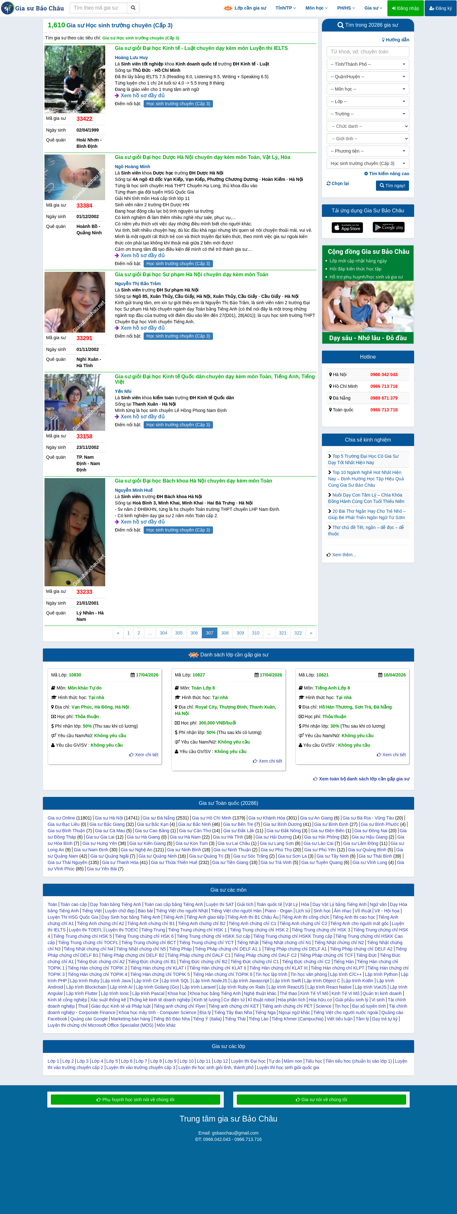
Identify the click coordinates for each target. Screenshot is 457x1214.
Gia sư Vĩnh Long (369, 862)
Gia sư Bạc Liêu (63, 824)
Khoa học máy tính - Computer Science (157, 1012)
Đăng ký (440, 8)
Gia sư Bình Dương (282, 824)
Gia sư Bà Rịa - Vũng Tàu (368, 817)
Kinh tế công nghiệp (67, 999)
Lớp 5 (112, 1061)
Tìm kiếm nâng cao (386, 173)
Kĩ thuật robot (261, 999)
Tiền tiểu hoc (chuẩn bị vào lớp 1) (358, 1061)
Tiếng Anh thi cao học (353, 917)
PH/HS (346, 7)
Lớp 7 (141, 1061)
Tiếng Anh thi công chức (305, 917)
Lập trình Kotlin (358, 980)
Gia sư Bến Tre (238, 824)
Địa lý (205, 1012)
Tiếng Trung (153, 929)
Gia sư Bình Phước (380, 824)
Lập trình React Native (329, 987)
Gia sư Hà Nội (109, 817)
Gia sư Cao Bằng (152, 830)
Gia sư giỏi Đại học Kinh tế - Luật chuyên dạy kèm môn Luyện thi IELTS (201, 48)
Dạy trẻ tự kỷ (385, 1018)
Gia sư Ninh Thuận (232, 849)
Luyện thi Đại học (248, 1061)
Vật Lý (291, 904)
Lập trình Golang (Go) (157, 987)
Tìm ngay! (392, 185)
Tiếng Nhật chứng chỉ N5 (141, 948)
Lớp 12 (221, 1061)
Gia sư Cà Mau (110, 830)
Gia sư (373, 7)
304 (163, 632)
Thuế (83, 1006)
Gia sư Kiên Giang (147, 843)
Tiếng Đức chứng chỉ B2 (203, 961)
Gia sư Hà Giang (143, 837)
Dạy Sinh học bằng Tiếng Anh (130, 917)
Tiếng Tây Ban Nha (233, 1012)
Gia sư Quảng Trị (206, 856)
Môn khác (166, 1025)
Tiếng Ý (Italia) (207, 1018)
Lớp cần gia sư (244, 8)
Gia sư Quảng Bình (367, 849)
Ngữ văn (378, 904)
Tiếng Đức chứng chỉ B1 (152, 961)
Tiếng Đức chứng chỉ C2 (306, 961)
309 (240, 632)
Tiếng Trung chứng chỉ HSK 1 (197, 929)
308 (224, 632)
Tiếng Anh (173, 917)
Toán (52, 904)
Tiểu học (314, 1061)
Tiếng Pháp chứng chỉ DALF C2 (265, 955)
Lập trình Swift (286, 980)
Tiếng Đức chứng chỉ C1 (254, 961)
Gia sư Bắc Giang (107, 824)
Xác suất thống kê (108, 999)
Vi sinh (378, 999)
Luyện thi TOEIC (122, 929)
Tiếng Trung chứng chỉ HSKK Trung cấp (292, 936)
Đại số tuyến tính (369, 1006)
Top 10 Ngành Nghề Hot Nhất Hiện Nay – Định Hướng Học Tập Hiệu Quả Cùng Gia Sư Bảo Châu (366, 479)
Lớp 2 (68, 1061)
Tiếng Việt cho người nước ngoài (346, 1012)
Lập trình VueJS (370, 987)
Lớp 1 (53, 1061)
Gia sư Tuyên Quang (322, 862)
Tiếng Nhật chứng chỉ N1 (286, 942)
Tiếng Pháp (180, 948)
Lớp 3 (82, 1061)
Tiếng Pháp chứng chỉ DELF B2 (132, 955)
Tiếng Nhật (247, 942)
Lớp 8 (156, 1061)
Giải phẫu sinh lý (351, 999)
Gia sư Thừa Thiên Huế (174, 862)
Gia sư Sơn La (292, 856)
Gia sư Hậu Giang (370, 837)
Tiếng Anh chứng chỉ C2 (303, 923)
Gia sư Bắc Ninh (194, 824)
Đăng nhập (405, 8)
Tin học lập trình (271, 974)
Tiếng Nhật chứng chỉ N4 (88, 948)
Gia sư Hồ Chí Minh (211, 817)
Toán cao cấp (73, 904)
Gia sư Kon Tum (191, 843)
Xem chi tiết (143, 754)
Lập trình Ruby (84, 980)
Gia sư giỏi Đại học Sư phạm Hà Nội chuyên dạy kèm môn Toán (191, 274)
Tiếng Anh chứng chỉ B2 (202, 923)
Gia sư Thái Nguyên (67, 862)
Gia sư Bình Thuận (66, 830)
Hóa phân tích (291, 999)
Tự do (275, 1061)
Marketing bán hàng (130, 1018)
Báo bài (145, 910)
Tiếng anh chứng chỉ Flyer (179, 1006)
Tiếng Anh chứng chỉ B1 (151, 923)
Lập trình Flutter (82, 993)
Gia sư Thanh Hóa (120, 862)
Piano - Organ (278, 910)
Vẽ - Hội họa (386, 910)
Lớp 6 (127, 1061)
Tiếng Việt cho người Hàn (236, 910)
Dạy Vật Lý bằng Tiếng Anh (339, 904)
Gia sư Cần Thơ (195, 830)
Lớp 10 (187, 1061)
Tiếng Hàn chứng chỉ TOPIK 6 (222, 974)
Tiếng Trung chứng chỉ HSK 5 (82, 936)
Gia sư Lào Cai (318, 843)
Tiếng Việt (92, 910)
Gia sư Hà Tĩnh (228, 837)
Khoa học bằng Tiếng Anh (215, 993)
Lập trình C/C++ (346, 974)
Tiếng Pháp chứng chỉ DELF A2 (361, 948)
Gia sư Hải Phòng (321, 837)
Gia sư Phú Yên (320, 849)
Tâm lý (362, 1018)
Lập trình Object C (322, 980)
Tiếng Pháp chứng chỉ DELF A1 (295, 948)
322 (298, 632)
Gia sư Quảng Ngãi (109, 856)
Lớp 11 (204, 1061)
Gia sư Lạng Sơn (277, 843)
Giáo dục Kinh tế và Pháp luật (121, 1006)
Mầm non (292, 1061)
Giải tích (245, 904)
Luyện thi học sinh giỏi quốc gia (288, 1067)
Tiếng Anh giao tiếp (205, 917)
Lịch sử (303, 910)
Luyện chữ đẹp (120, 910)
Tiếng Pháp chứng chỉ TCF (326, 955)
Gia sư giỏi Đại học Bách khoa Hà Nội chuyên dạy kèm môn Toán (193, 481)
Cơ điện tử (233, 999)
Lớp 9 (170, 1061)
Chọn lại (338, 183)
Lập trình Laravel (198, 987)
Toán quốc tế (269, 904)
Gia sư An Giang (316, 817)
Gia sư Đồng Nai (370, 830)
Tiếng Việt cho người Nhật (182, 910)
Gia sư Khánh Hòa (267, 817)
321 (282, 632)
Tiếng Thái (235, 1018)
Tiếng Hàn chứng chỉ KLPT (337, 968)
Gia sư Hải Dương (274, 837)
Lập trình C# (146, 980)
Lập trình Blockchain (86, 987)
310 (255, 632)
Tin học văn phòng (308, 974)
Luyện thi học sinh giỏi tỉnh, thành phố (216, 1067)
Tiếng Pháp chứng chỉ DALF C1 (199, 955)
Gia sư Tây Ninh (333, 856)
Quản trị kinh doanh (382, 993)
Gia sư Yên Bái (102, 868)
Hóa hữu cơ (320, 999)
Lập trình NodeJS (210, 980)
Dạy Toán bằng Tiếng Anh (115, 904)
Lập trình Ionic (115, 993)
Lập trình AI (121, 987)
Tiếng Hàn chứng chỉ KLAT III (278, 968)
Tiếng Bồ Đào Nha (171, 1018)
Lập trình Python (381, 974)
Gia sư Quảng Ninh (158, 856)
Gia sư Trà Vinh (276, 862)
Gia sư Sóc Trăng (250, 856)
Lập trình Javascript (249, 980)
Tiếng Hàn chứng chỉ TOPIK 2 (97, 968)
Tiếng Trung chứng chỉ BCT (148, 942)
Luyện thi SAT (220, 904)
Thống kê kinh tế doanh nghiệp (159, 999)
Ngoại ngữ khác (294, 1012)
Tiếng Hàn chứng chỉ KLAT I (158, 968)
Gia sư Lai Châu (234, 843)
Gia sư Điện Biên (327, 830)
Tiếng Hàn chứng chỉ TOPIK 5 (160, 974)
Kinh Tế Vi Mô (345, 993)
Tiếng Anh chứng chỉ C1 (252, 923)
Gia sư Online (61, 817)
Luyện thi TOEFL (85, 929)
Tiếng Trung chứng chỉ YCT (206, 942)
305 (178, 632)
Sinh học (322, 910)
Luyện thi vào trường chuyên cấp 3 (140, 1067)
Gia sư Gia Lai (100, 837)
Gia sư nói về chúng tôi (321, 1099)
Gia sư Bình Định (331, 824)
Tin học (342, 1006)
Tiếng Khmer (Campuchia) (297, 1018)
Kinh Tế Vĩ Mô (314, 993)
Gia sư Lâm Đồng (360, 843)
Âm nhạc (342, 910)
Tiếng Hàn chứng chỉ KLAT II (217, 968)
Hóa (305, 904)
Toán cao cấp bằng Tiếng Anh (173, 904)
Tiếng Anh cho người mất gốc (359, 923)
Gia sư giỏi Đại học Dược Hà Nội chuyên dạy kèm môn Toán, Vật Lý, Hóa (202, 157)
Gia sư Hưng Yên (99, 843)
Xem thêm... (344, 554)
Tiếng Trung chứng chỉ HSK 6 (144, 936)
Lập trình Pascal (148, 993)
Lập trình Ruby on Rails (242, 987)
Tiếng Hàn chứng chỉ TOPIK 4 (97, 974)
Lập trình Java (117, 980)
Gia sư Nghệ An (137, 849)
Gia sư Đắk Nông (283, 830)
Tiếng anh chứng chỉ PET (287, 1006)
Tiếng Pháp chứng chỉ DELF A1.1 (228, 948)
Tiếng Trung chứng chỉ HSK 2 (259, 929)
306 (194, 632)
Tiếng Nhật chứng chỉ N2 (339, 942)
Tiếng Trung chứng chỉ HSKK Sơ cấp (213, 936)
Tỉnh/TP (286, 7)
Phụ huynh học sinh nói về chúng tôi (135, 1099)
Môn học (316, 7)
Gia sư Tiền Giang (230, 862)
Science (323, 1006)
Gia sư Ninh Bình (184, 849)
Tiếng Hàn (343, 961)
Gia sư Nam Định (91, 849)
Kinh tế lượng (207, 999)
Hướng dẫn (395, 39)
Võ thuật (363, 910)
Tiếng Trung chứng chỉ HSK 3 (320, 929)
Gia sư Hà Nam (185, 837)
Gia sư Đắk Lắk (238, 830)
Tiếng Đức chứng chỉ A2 (101, 961)
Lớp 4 (97, 1061)
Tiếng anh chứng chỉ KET (233, 1006)
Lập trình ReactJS (286, 987)
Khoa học (176, 993)
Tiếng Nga (265, 1012)
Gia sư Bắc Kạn (152, 824)
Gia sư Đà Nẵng (159, 817)
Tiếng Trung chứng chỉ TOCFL (88, 942)
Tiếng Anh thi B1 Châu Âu (253, 917)
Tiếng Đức (366, 955)
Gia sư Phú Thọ (276, 849)
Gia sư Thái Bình (375, 856)
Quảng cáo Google (89, 1018)
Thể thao (288, 993)
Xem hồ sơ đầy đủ (143, 95)
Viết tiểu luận (339, 1018)
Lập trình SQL (175, 980)
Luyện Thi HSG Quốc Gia (73, 917)
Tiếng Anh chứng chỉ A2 (100, 923)
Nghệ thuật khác (260, 993)
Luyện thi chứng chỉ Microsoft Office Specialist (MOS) (100, 1025)
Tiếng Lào (259, 1018)
